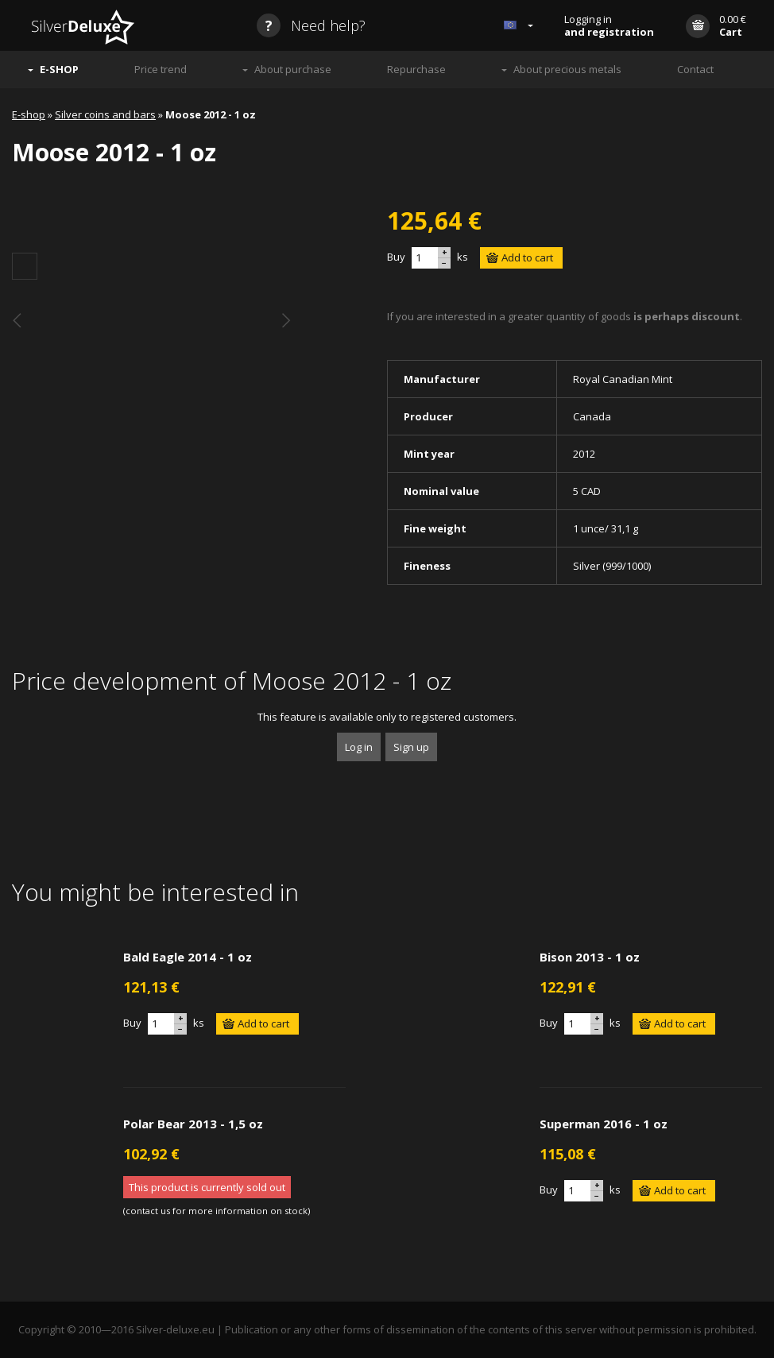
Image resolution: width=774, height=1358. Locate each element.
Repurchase (416, 69)
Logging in (609, 25)
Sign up (411, 747)
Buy (396, 257)
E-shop (28, 114)
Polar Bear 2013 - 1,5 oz (193, 1124)
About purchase (292, 69)
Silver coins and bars (105, 114)
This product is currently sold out (207, 1187)
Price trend (160, 69)
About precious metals (567, 69)
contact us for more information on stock (217, 1211)
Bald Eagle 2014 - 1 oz (187, 957)
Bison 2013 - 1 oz (590, 957)
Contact (695, 69)
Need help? (311, 25)
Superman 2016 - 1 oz (604, 1124)
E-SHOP (59, 69)
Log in (359, 747)
